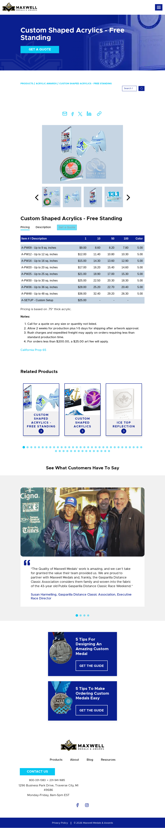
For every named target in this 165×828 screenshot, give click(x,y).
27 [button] (122, 447)
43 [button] (94, 451)
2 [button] (28, 447)
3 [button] (31, 447)
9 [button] (54, 447)
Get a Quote (40, 49)
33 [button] (56, 451)
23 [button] (107, 447)
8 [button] (50, 447)
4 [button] (35, 447)
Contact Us (37, 771)
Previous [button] (36, 197)
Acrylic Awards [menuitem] (46, 84)
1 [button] (24, 447)
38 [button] (75, 451)
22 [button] (103, 447)
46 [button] (105, 451)
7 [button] (46, 447)
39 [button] (79, 451)
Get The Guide (91, 666)
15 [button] (77, 447)
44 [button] (98, 451)
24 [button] (111, 447)
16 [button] (81, 447)
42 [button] (90, 451)
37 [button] (71, 451)
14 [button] (73, 447)
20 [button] (96, 447)
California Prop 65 (33, 350)
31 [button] (137, 447)
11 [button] (62, 447)
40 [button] (82, 451)
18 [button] (88, 447)
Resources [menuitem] (108, 759)
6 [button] (43, 447)
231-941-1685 (57, 780)
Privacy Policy (60, 823)
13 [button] (69, 447)
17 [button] (84, 447)
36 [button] (67, 451)
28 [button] (126, 447)
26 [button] (118, 447)
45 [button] (101, 451)
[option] (82, 154)
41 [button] (86, 451)
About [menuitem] (74, 759)
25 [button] (115, 447)
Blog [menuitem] (90, 759)
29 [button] (130, 447)
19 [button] (92, 447)
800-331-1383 (37, 780)
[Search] (129, 88)
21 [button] (100, 447)
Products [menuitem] (26, 84)
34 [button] (60, 451)
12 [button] (65, 447)
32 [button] (141, 447)
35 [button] (64, 451)
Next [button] (128, 197)
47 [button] (109, 451)
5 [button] (39, 447)
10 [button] (58, 447)
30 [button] (134, 447)
